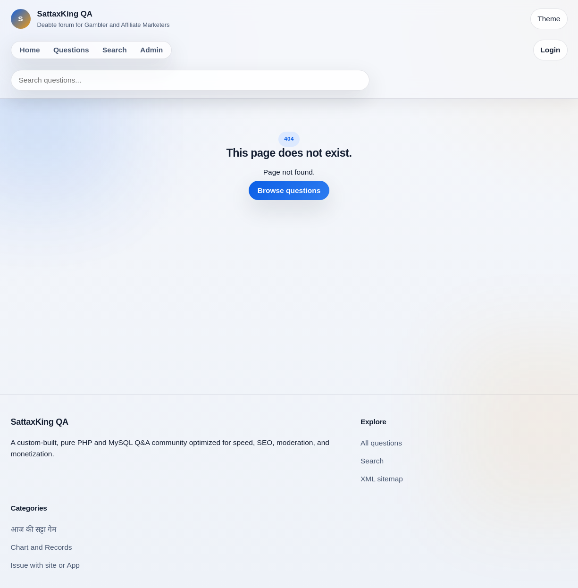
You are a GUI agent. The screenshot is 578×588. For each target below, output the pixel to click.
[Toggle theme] (548, 18)
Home (30, 50)
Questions (71, 50)
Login (550, 50)
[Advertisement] (289, 290)
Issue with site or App (45, 565)
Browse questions (289, 190)
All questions (381, 443)
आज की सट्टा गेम (34, 529)
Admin (151, 50)
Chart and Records (41, 547)
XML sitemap (381, 479)
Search (114, 50)
